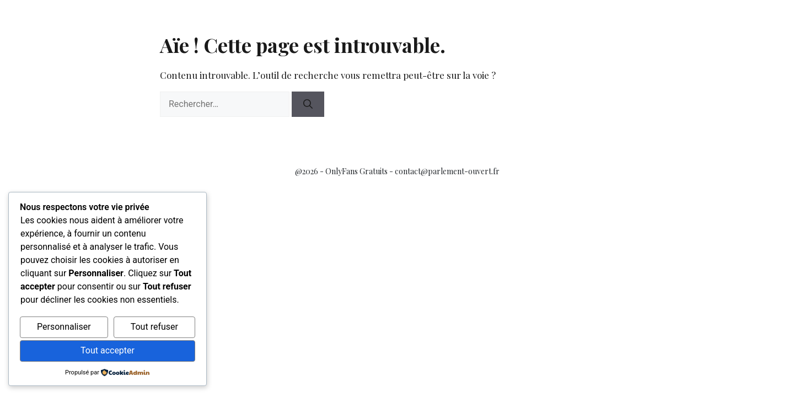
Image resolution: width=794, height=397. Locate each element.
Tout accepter (108, 350)
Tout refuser (154, 326)
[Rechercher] (308, 104)
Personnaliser (64, 326)
